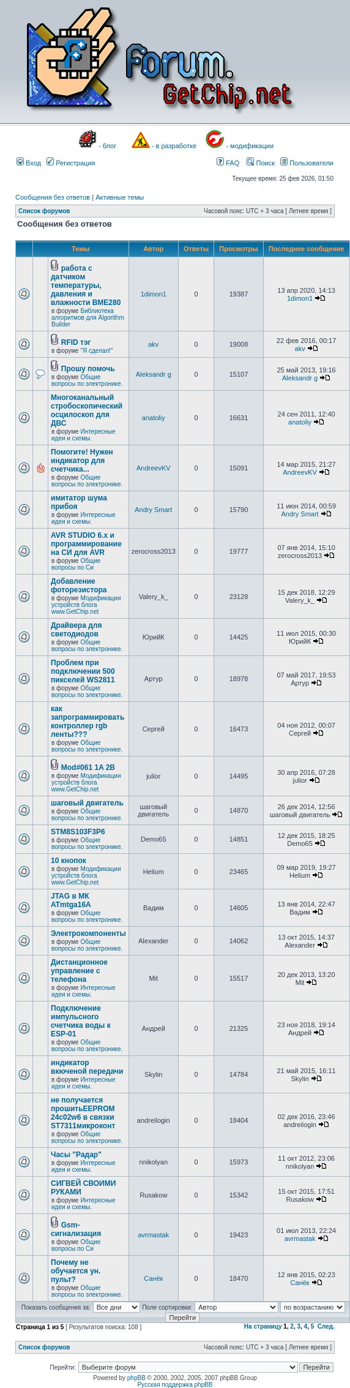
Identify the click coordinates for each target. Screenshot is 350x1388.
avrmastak (153, 1235)
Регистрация (71, 163)
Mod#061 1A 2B (88, 767)
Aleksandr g (153, 374)
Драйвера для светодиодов (76, 629)
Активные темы (119, 197)
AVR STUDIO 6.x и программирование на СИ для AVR (86, 544)
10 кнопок (68, 860)
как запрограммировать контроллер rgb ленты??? (87, 721)
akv (153, 344)
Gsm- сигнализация (76, 1229)
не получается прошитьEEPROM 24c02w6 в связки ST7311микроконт (83, 1113)
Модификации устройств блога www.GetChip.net (86, 605)
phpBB (136, 1378)
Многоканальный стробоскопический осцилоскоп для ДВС (86, 410)
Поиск (261, 163)
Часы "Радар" (76, 1154)
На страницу (263, 1326)
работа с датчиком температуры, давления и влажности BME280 (86, 285)
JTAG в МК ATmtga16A (71, 900)
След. (326, 1326)
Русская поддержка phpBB (174, 1384)
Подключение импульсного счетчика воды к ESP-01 (81, 1021)
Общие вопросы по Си (75, 564)
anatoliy (153, 417)
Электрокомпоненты (88, 933)
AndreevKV (153, 468)
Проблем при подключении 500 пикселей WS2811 (83, 671)
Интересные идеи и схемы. (83, 435)
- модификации (250, 145)
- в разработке (174, 145)
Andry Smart (153, 509)
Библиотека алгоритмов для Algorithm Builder (87, 317)
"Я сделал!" (96, 350)
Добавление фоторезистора (79, 585)
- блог (107, 145)
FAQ (228, 163)
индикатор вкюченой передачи (87, 1067)
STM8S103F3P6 (78, 832)
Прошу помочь (88, 368)
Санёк (153, 1278)
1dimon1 (153, 294)
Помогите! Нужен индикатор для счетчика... (82, 460)
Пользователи (306, 163)
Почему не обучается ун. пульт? (75, 1271)
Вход (29, 163)
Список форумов (44, 211)
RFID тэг (76, 342)
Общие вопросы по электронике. (86, 380)
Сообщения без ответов (52, 197)
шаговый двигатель (87, 803)
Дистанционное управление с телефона (79, 971)
